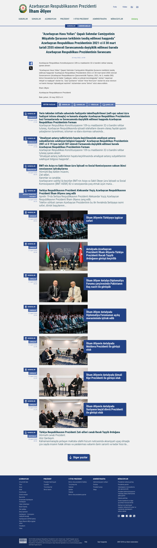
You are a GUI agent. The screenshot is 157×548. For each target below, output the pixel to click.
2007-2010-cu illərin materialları (127, 542)
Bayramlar (22, 497)
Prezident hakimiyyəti (50, 482)
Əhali (20, 489)
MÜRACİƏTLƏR (117, 19)
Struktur (95, 484)
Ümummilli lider (23, 482)
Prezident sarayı (98, 487)
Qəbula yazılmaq (122, 498)
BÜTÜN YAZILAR (49, 105)
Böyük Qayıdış (23, 507)
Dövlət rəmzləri (23, 494)
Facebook (130, 11)
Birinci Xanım (47, 489)
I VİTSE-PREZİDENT (81, 19)
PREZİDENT (64, 19)
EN (137, 7)
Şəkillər (71, 489)
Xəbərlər (71, 487)
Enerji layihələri (23, 512)
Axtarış (134, 19)
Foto (115, 7)
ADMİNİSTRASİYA (100, 19)
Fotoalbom (22, 526)
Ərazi (20, 487)
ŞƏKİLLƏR (109, 105)
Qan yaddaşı (22, 509)
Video (125, 7)
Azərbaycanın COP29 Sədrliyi (27, 519)
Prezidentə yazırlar (123, 484)
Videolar (71, 492)
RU (132, 7)
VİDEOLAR (94, 105)
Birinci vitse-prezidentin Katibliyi (78, 482)
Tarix (20, 484)
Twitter (134, 11)
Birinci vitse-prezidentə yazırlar (77, 494)
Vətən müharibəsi (24, 504)
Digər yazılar (80, 457)
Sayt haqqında (102, 542)
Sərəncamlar (84, 26)
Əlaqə (95, 489)
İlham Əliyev (40, 11)
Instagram (122, 11)
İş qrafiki (46, 484)
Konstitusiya (22, 492)
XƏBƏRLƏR (23, 19)
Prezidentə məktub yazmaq (126, 482)
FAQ (86, 542)
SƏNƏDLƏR (36, 19)
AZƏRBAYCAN (50, 19)
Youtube (125, 11)
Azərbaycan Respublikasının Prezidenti (62, 6)
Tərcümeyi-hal (48, 487)
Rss (137, 11)
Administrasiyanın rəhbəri (100, 482)
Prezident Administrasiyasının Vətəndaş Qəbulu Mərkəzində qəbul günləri (126, 494)
